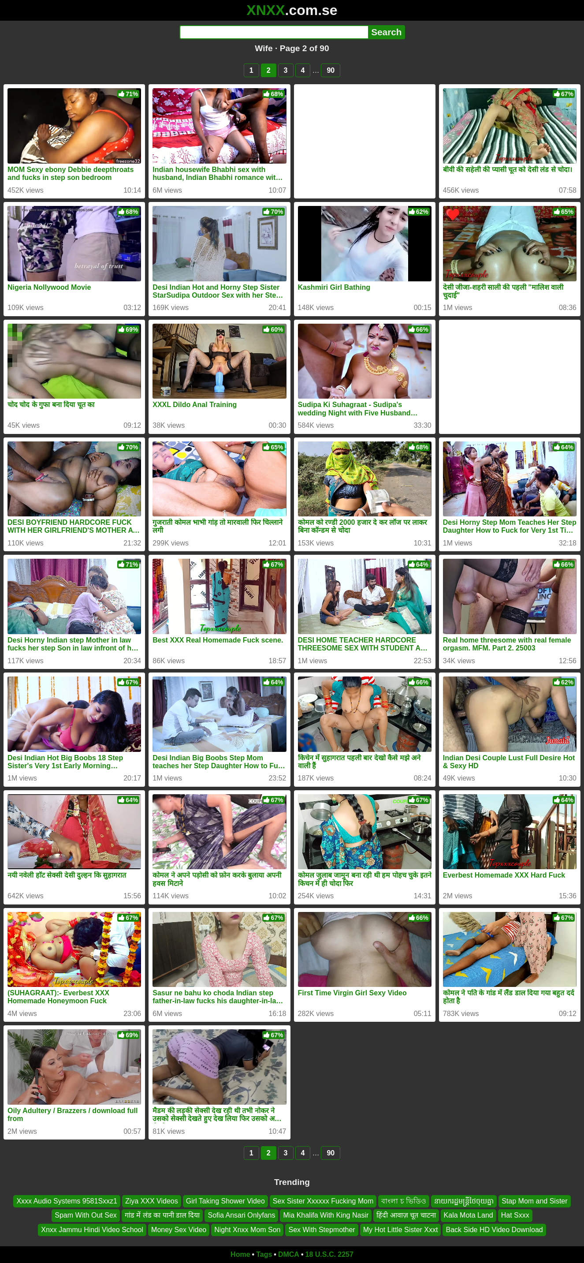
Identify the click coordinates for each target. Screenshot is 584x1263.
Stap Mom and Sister (534, 1201)
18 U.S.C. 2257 (329, 1254)
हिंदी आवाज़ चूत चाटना (405, 1215)
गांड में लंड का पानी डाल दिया (162, 1215)
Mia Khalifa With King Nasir (325, 1215)
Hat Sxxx (515, 1215)
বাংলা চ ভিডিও (403, 1201)
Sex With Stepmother (321, 1229)
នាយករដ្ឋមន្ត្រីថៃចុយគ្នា (464, 1201)
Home (240, 1254)
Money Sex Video (178, 1229)
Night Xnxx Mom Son (247, 1229)
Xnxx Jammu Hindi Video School (92, 1229)
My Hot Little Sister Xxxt (400, 1229)
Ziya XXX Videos (151, 1201)
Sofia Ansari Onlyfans (241, 1215)
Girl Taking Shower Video (225, 1201)
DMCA (288, 1254)
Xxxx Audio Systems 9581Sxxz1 (66, 1201)
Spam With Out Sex (86, 1215)
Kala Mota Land (468, 1215)
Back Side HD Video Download (494, 1229)
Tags (264, 1254)
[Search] (273, 32)
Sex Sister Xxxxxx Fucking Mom (323, 1201)
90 (331, 70)
